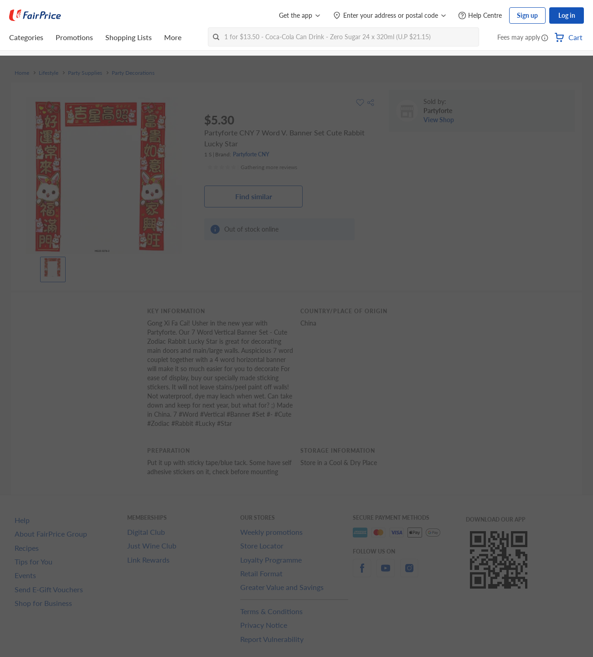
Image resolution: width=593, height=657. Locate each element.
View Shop (438, 120)
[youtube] (385, 573)
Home (22, 73)
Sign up (527, 15)
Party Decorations (133, 73)
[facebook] (362, 573)
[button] (544, 38)
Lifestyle (48, 73)
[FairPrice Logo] (35, 15)
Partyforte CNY (251, 154)
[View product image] (53, 267)
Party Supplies (85, 73)
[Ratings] (252, 167)
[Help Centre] (480, 15)
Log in (566, 15)
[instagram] (409, 573)
